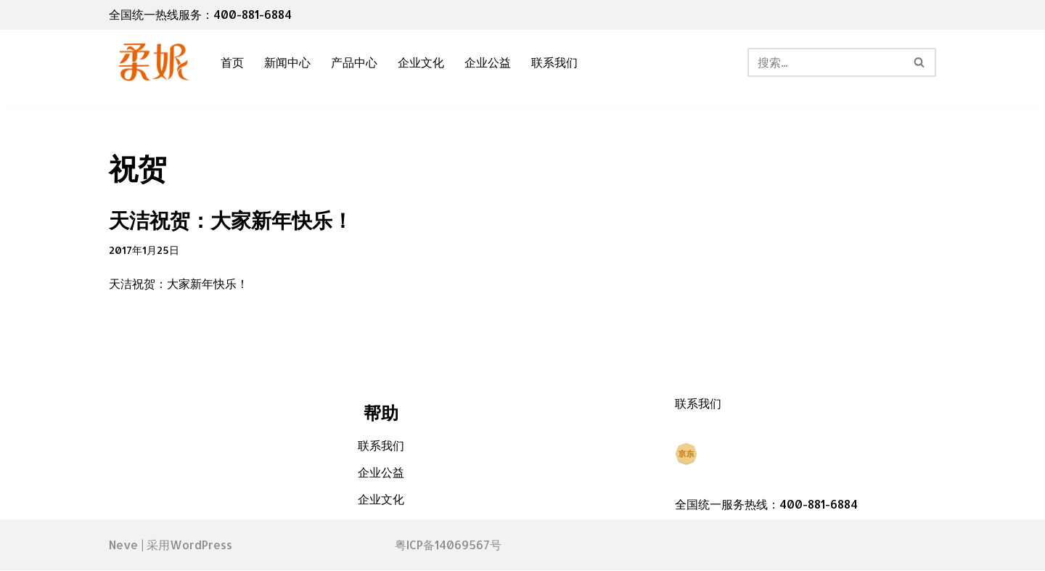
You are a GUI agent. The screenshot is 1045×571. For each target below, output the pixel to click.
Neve (123, 545)
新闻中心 (287, 62)
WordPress (201, 545)
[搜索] (825, 62)
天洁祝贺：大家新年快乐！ (231, 220)
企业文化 (421, 62)
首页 (232, 62)
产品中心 (354, 62)
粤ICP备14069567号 (448, 546)
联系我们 (554, 62)
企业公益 (487, 62)
